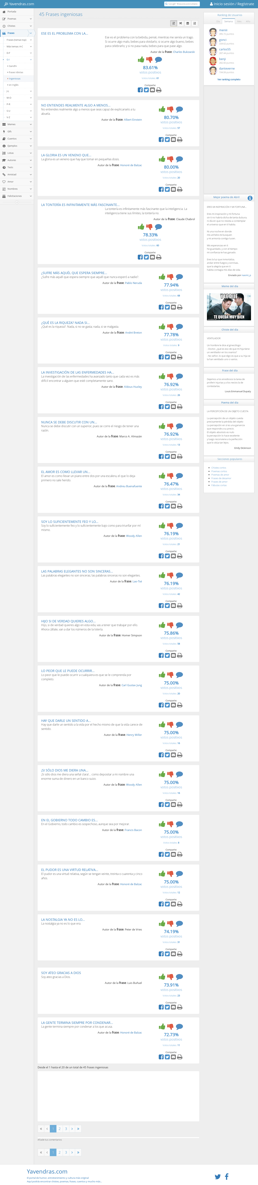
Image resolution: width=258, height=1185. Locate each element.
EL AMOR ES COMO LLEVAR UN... (65, 472)
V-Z (19, 117)
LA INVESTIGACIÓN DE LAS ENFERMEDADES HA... (77, 372)
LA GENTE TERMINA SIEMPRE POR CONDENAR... (77, 1022)
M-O (19, 97)
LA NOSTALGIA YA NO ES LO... (63, 919)
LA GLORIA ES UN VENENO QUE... (66, 155)
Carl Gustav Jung (132, 685)
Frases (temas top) (19, 39)
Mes (239, 21)
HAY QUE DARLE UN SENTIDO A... (66, 720)
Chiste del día (230, 329)
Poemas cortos (219, 471)
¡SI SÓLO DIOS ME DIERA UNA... (64, 770)
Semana (228, 21)
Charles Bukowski (184, 52)
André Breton (133, 332)
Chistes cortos (218, 467)
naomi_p (246, 275)
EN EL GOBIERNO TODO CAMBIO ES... (69, 820)
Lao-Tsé (137, 581)
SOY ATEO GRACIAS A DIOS (61, 973)
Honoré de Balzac (131, 165)
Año (248, 21)
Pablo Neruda (133, 283)
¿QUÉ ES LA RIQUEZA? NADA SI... (65, 322)
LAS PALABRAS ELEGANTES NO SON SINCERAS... (77, 571)
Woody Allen (134, 536)
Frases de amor (219, 481)
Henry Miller (134, 735)
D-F (19, 52)
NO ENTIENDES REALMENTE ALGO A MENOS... (76, 105)
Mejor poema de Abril (226, 197)
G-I (17, 59)
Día (218, 21)
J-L (19, 91)
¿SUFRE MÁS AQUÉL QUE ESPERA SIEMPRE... (74, 273)
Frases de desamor (221, 478)
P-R (19, 104)
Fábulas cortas (219, 485)
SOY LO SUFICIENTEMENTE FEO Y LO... (69, 521)
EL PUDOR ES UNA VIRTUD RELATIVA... (69, 870)
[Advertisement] (71, 62)
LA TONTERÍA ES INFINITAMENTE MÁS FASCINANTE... (80, 205)
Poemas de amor (220, 474)
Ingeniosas (14, 78)
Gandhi (12, 66)
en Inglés (13, 84)
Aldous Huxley (133, 386)
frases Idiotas (15, 72)
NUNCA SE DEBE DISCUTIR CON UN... (69, 422)
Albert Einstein (133, 119)
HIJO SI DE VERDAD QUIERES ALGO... (68, 621)
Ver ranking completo (229, 79)
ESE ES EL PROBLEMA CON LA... (64, 33)
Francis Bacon (133, 830)
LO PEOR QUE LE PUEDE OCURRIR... (68, 671)
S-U (19, 110)
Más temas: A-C (19, 46)
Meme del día (230, 286)
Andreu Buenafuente (129, 486)
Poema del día (229, 402)
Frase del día (230, 370)
